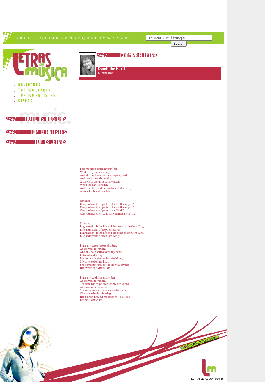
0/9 (127, 38)
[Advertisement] (113, 16)
